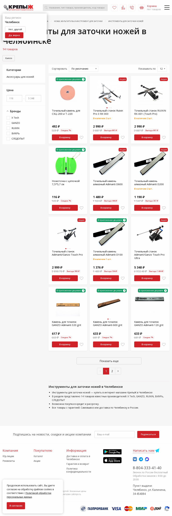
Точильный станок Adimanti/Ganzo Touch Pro (67, 253)
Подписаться (148, 434)
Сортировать (59, 68)
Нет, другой (15, 29)
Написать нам (143, 450)
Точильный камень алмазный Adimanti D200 (149, 182)
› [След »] (118, 370)
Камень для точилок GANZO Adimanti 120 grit (148, 323)
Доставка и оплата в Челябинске (78, 458)
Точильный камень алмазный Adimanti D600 (108, 182)
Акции (37, 460)
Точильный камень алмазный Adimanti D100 (108, 253)
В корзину (64, 137)
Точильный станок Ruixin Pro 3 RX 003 (108, 112)
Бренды (14, 111)
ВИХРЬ (16, 133)
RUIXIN (15, 128)
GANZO (16, 122)
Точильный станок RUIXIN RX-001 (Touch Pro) (150, 112)
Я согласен (15, 505)
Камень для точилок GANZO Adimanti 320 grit (66, 323)
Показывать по (147, 68)
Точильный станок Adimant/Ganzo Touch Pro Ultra (149, 255)
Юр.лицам (8, 456)
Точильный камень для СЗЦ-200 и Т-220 (66, 112)
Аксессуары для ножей (20, 76)
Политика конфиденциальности (78, 470)
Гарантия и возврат (77, 463)
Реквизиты (9, 460)
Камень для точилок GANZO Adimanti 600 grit (107, 323)
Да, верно (14, 35)
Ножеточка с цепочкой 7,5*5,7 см (66, 182)
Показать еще (109, 361)
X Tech (15, 117)
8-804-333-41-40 (147, 467)
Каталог (38, 456)
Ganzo (8, 58)
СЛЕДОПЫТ (18, 138)
